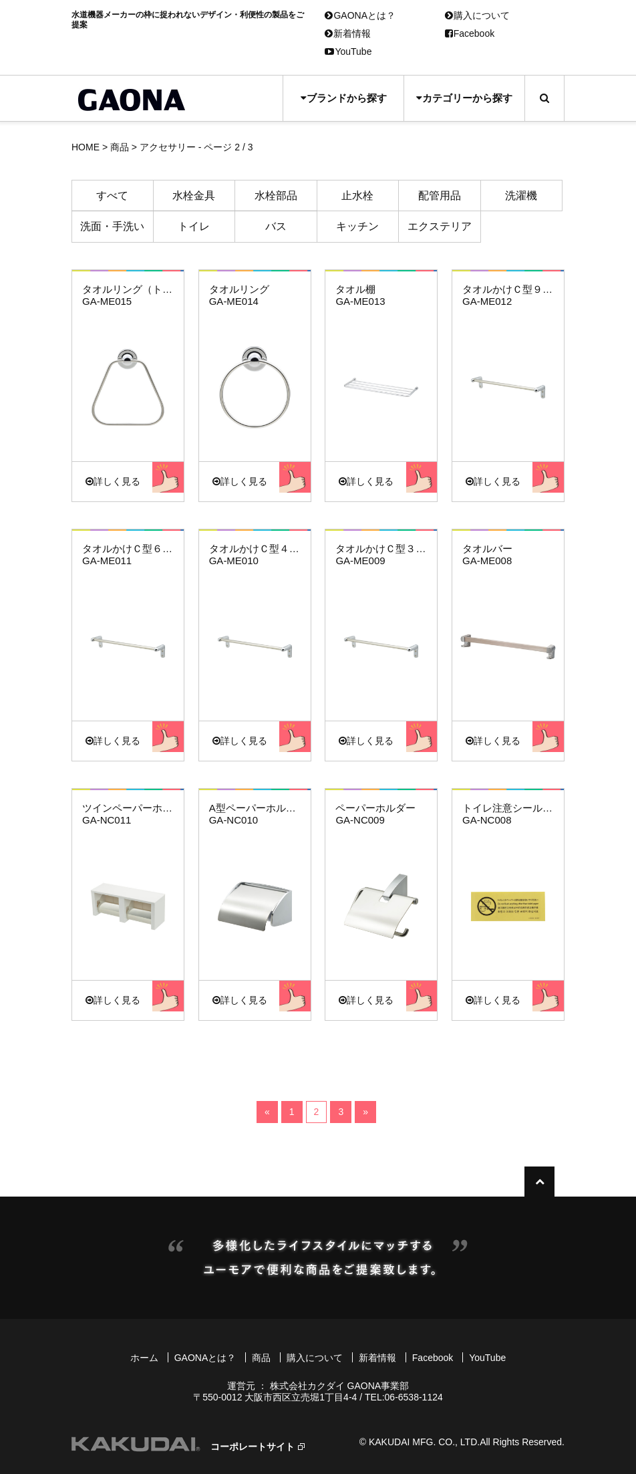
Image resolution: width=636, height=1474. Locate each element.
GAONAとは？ (360, 15)
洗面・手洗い (112, 226)
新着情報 (348, 33)
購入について (477, 15)
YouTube (348, 51)
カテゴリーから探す (464, 98)
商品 (119, 147)
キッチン (357, 226)
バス (276, 226)
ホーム (144, 1357)
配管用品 (439, 195)
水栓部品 (276, 195)
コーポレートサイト (252, 1446)
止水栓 (357, 195)
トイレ (194, 226)
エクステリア (440, 226)
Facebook (469, 33)
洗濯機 (521, 195)
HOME (85, 147)
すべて (112, 195)
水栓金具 (193, 195)
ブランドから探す (344, 98)
